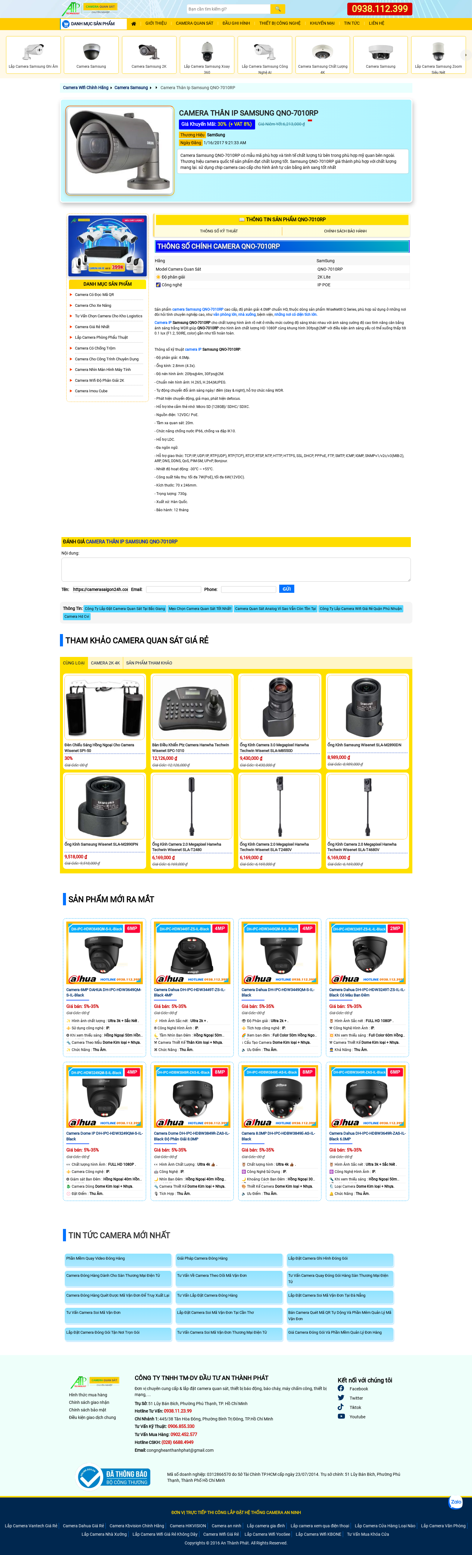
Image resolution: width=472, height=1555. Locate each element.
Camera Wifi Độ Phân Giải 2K (99, 380)
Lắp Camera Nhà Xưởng (104, 1534)
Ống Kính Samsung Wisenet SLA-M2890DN (364, 745)
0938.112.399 (380, 9)
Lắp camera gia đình (266, 1525)
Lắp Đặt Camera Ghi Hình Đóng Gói (318, 1258)
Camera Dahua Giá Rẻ (83, 1525)
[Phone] (248, 589)
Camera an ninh (226, 1525)
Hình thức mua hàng (88, 1394)
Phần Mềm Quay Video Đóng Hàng (95, 1258)
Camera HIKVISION (188, 1525)
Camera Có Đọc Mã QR (94, 294)
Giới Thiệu (156, 23)
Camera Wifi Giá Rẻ (221, 1534)
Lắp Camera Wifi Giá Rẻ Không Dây (165, 1534)
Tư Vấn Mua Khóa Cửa (368, 1534)
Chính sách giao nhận (89, 1402)
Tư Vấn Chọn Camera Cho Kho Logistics (108, 316)
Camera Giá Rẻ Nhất (92, 327)
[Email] (173, 589)
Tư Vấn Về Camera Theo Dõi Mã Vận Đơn (212, 1275)
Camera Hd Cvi (76, 616)
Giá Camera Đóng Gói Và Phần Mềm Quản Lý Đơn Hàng (335, 1332)
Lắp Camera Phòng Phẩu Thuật (101, 337)
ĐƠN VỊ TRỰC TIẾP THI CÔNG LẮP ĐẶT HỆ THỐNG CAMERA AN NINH (236, 1512)
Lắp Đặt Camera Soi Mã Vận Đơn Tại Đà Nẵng (326, 1295)
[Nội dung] (236, 570)
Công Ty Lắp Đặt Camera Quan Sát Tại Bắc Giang (125, 609)
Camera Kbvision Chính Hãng (137, 1525)
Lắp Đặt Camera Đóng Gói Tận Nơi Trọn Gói (102, 1332)
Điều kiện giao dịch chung (92, 1417)
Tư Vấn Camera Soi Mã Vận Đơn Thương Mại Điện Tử (222, 1332)
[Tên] (100, 589)
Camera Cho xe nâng (93, 305)
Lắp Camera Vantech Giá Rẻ (31, 1525)
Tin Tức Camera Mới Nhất (119, 1235)
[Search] (228, 9)
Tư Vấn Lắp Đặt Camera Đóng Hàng (207, 1295)
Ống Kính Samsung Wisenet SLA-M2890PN (101, 844)
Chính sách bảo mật (87, 1409)
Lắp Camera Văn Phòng (443, 1525)
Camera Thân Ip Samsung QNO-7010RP (197, 87)
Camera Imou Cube (91, 391)
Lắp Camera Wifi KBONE (318, 1534)
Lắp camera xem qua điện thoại (320, 1525)
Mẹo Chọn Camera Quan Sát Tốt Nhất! (200, 609)
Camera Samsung (131, 87)
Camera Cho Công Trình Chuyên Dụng (107, 359)
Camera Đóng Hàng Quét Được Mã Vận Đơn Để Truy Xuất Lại (117, 1295)
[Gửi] (286, 589)
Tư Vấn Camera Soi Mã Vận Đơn (93, 1312)
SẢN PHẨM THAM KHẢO (149, 663)
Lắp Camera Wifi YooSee (267, 1534)
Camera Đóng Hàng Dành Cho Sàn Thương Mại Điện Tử (113, 1275)
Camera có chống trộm (95, 348)
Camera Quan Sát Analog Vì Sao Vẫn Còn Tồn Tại (275, 609)
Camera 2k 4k (105, 663)
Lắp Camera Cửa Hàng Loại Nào (385, 1525)
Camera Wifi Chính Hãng (85, 87)
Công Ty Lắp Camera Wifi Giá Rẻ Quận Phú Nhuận (361, 609)
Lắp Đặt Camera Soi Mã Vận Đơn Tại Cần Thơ (215, 1312)
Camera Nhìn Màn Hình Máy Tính (103, 369)
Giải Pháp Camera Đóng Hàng (202, 1258)
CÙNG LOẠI (74, 663)
